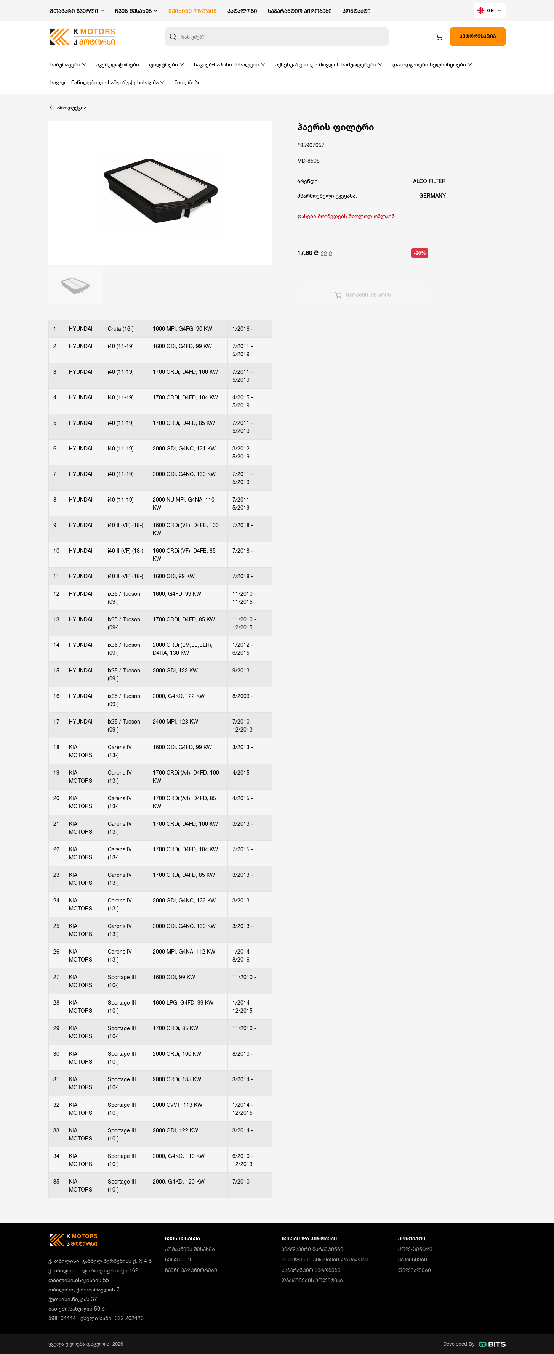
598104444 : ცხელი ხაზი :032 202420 (96, 1318)
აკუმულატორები (117, 64)
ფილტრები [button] (163, 64)
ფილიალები (414, 1270)
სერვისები (179, 1259)
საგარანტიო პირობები (300, 11)
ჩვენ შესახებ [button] (133, 11)
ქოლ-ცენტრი (415, 1249)
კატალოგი (242, 11)
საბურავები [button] (65, 64)
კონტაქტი (357, 11)
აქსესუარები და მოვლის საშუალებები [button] (325, 64)
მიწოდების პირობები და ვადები (325, 1259)
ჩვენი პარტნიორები (191, 1270)
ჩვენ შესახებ (182, 1238)
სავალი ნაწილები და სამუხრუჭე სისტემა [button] (104, 82)
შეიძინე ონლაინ (192, 11)
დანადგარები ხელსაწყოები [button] (429, 64)
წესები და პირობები (309, 1238)
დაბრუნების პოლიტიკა (312, 1280)
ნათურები (188, 82)
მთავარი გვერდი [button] (74, 11)
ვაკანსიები (412, 1259)
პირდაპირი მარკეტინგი (312, 1249)
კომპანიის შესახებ (190, 1249)
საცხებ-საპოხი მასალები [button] (226, 64)
